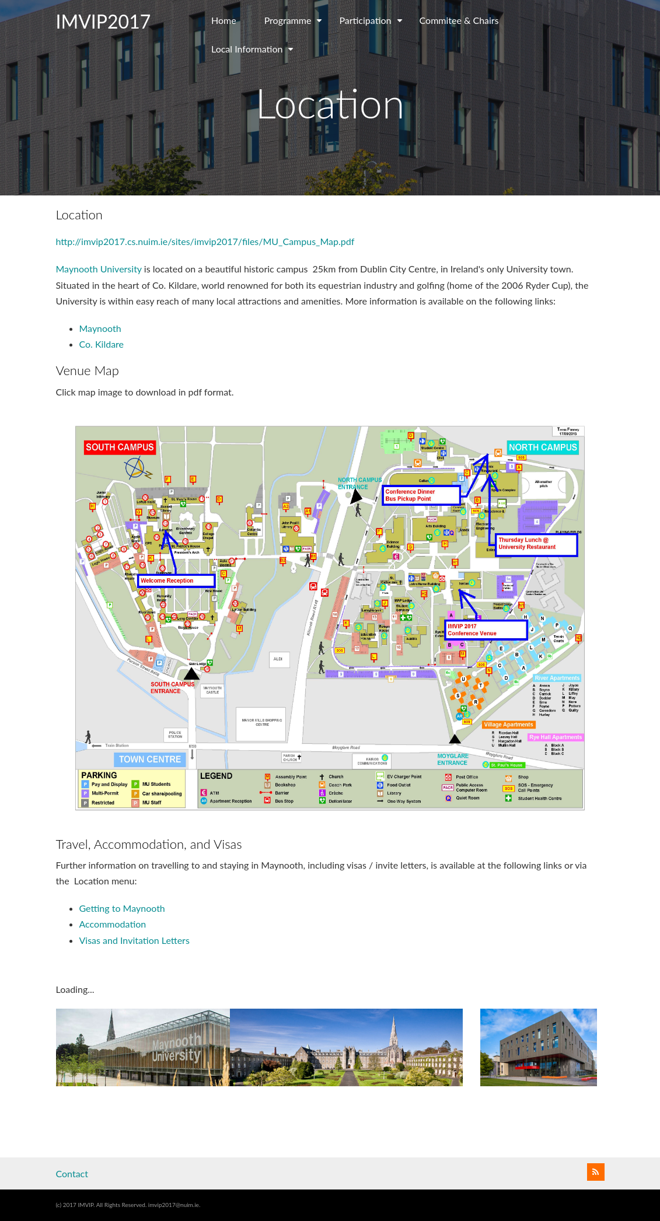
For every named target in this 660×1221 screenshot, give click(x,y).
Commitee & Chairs (459, 20)
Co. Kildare (101, 343)
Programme (295, 24)
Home (223, 20)
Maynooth (100, 328)
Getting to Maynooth (122, 908)
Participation (372, 24)
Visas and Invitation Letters (134, 940)
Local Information (253, 53)
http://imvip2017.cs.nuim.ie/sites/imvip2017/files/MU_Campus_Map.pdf (205, 241)
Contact (72, 1173)
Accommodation (112, 923)
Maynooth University (99, 268)
